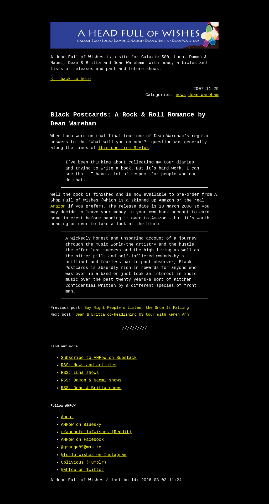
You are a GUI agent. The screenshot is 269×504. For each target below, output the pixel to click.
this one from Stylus (123, 148)
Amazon (58, 206)
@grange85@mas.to (81, 447)
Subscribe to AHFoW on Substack (99, 358)
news (181, 95)
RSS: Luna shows (80, 373)
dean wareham (203, 95)
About (67, 417)
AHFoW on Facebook (82, 440)
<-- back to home (70, 79)
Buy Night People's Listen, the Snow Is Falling (137, 307)
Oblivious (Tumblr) (83, 462)
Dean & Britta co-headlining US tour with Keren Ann (132, 314)
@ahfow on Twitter (82, 470)
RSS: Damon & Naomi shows (91, 380)
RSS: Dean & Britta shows (91, 388)
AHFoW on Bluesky (81, 425)
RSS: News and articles (88, 365)
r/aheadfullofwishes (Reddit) (96, 432)
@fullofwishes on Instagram (94, 455)
